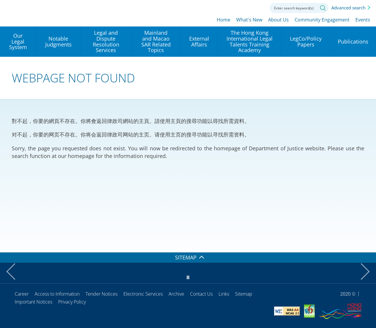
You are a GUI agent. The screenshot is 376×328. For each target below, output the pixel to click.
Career (22, 294)
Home (223, 19)
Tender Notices (101, 294)
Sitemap (243, 294)
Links (224, 294)
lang (225, 7)
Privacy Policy (72, 302)
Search (323, 8)
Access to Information (57, 294)
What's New (249, 19)
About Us (278, 19)
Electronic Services (143, 294)
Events (362, 19)
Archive (176, 294)
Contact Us (201, 294)
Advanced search (348, 8)
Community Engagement (322, 19)
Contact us (258, 7)
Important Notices (33, 302)
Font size (241, 7)
